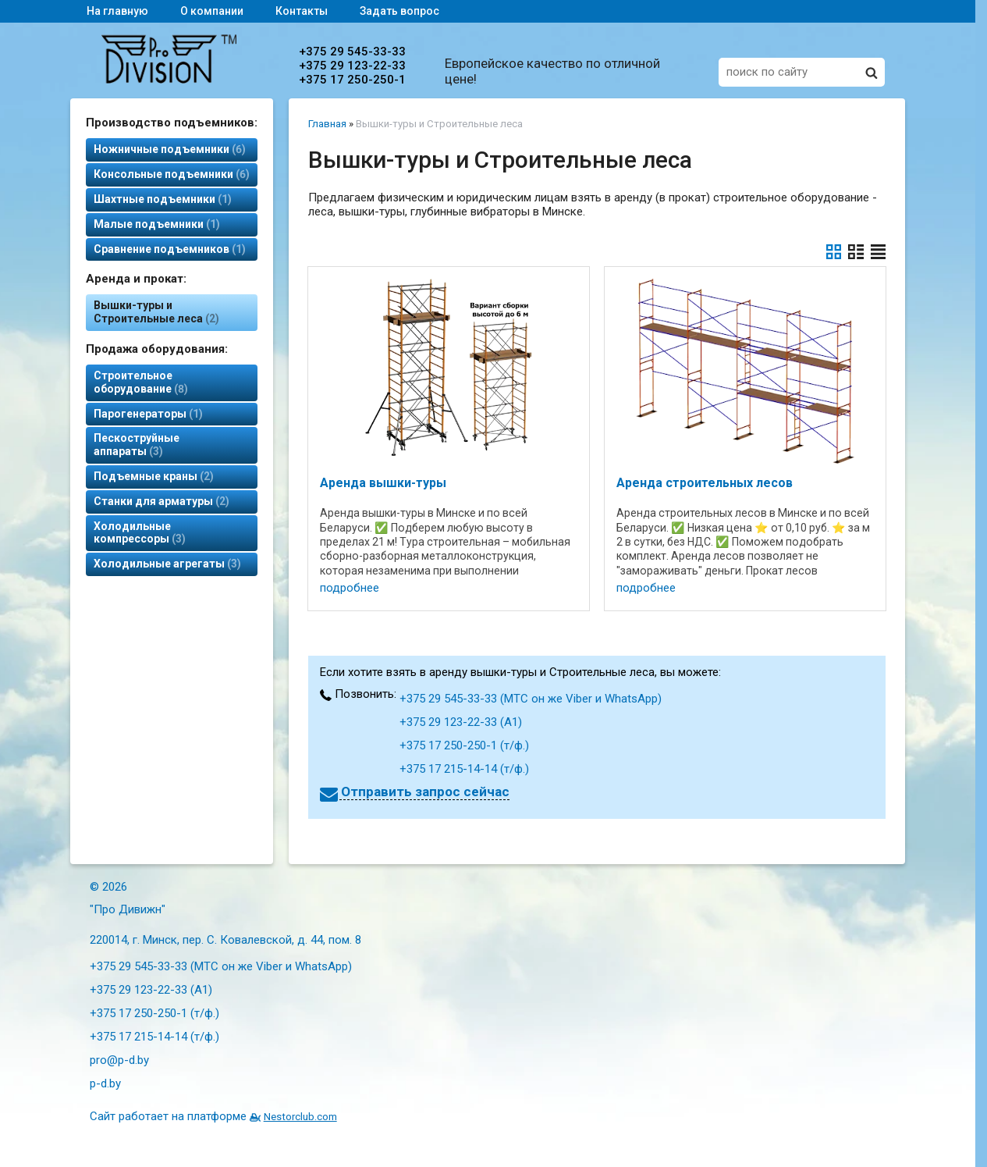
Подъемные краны (154, 476)
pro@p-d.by (119, 1060)
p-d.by (105, 1083)
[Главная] (168, 80)
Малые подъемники (157, 224)
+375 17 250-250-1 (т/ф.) (464, 745)
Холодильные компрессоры (140, 533)
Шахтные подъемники (163, 199)
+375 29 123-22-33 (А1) (460, 722)
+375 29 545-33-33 (352, 51)
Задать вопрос (399, 11)
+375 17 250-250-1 (352, 80)
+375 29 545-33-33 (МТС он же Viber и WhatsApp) (530, 699)
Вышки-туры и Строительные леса (156, 312)
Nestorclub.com (300, 1116)
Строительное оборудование (141, 382)
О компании (211, 11)
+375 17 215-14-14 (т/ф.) (464, 769)
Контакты (301, 11)
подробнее (349, 588)
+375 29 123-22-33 (352, 66)
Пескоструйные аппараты (136, 444)
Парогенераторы (148, 413)
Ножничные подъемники (170, 149)
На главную (117, 11)
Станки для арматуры (161, 501)
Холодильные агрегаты (167, 563)
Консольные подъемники (172, 174)
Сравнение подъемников (170, 249)
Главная (327, 124)
